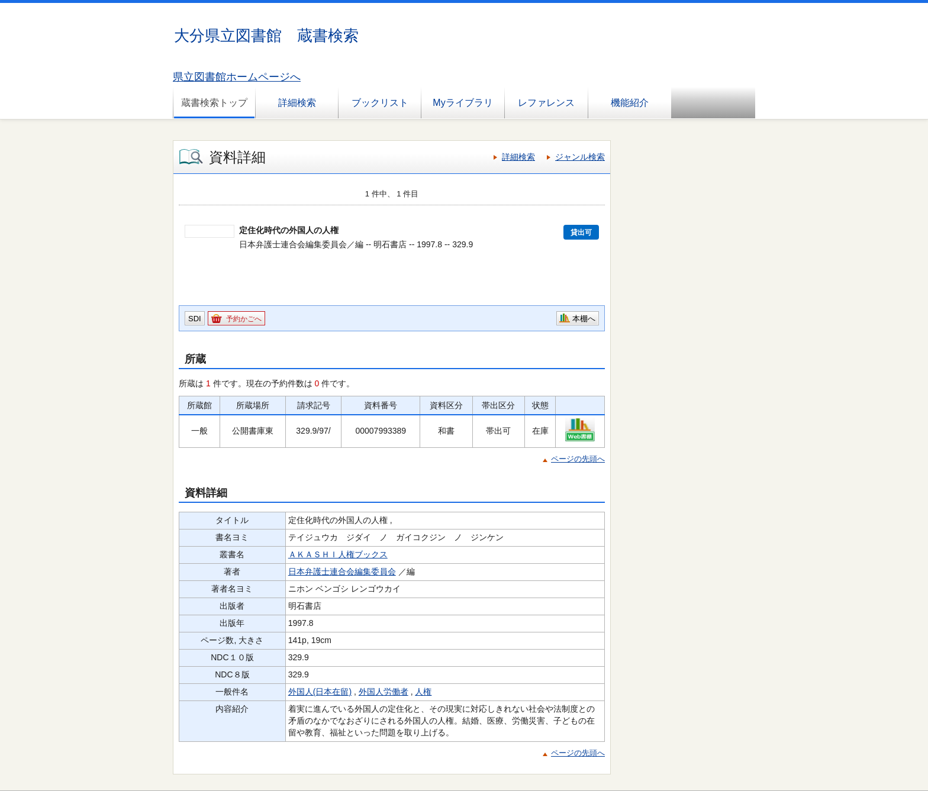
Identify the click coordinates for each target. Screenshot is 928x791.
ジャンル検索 (580, 157)
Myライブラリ (462, 103)
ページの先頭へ (578, 458)
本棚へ (583, 318)
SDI (194, 318)
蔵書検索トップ (214, 103)
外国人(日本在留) (320, 691)
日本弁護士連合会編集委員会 (342, 571)
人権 (423, 691)
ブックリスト (380, 103)
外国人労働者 (383, 691)
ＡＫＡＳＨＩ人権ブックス (338, 554)
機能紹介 (630, 103)
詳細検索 (297, 103)
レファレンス (546, 103)
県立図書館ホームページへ (237, 77)
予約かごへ (244, 319)
